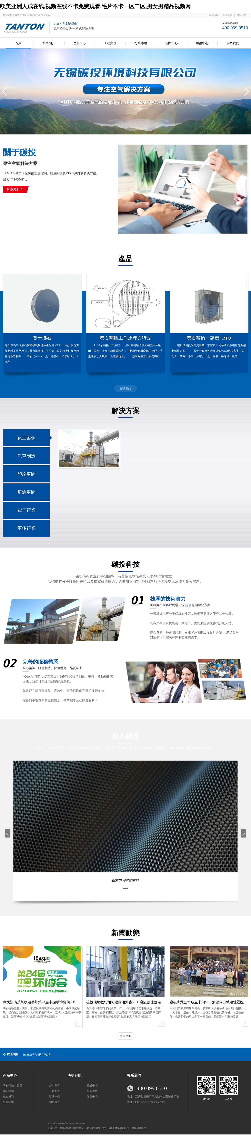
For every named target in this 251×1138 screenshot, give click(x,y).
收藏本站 (213, 15)
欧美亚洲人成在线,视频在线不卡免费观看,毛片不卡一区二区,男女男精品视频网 (95, 6)
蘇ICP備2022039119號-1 (102, 1131)
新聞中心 (171, 43)
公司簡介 (49, 43)
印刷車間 (26, 475)
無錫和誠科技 (139, 1131)
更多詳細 (8, 1105)
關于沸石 (42, 338)
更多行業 (26, 531)
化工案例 (26, 438)
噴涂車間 (26, 494)
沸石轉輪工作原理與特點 (125, 338)
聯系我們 (241, 15)
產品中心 (79, 43)
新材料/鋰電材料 (125, 884)
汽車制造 (26, 456)
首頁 (18, 43)
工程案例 (110, 43)
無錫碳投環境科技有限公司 (37, 1058)
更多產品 (125, 388)
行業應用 (141, 43)
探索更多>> (15, 189)
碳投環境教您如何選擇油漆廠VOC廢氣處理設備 (123, 1005)
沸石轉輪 (8, 1094)
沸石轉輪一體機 (12, 1089)
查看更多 (125, 1039)
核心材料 (8, 1100)
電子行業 (26, 512)
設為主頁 (227, 15)
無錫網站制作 (122, 1131)
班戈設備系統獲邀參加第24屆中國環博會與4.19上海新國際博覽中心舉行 (59, 1005)
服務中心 (202, 43)
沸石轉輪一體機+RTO (208, 338)
